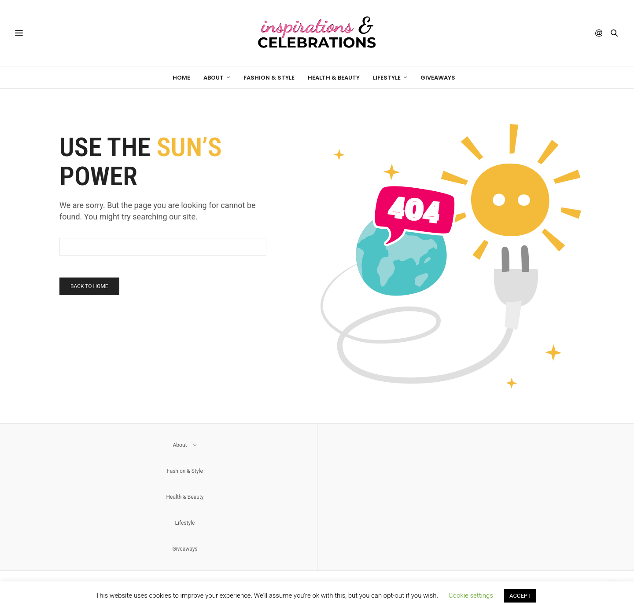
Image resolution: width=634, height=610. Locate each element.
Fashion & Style (269, 77)
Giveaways (437, 77)
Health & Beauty (334, 77)
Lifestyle (387, 77)
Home (181, 77)
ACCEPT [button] (520, 595)
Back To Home (89, 286)
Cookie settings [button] (471, 595)
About (213, 77)
